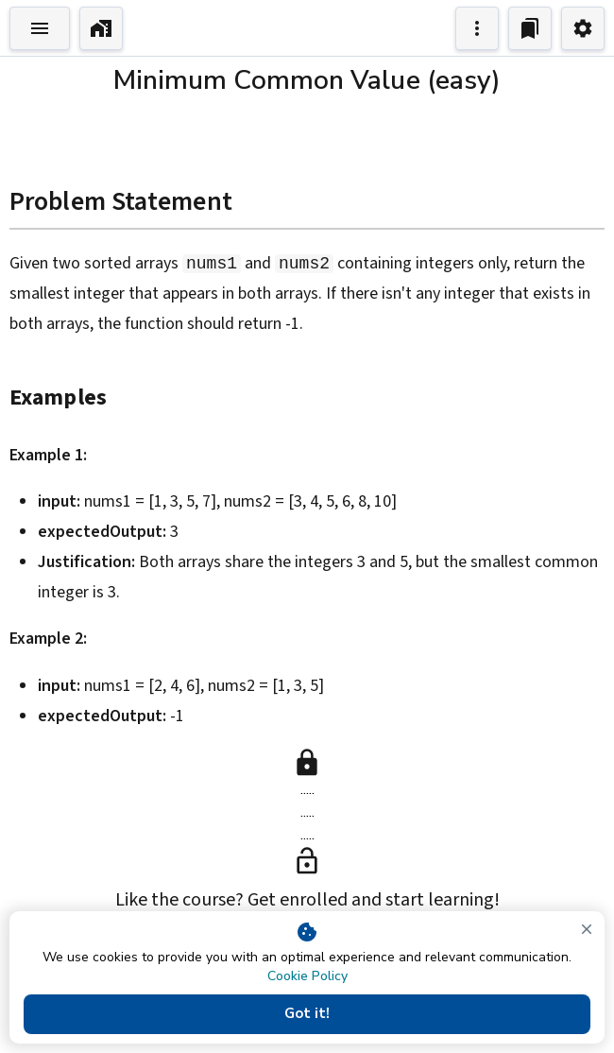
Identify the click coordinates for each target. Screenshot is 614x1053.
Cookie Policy (307, 976)
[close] (586, 929)
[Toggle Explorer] (39, 28)
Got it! (307, 1014)
